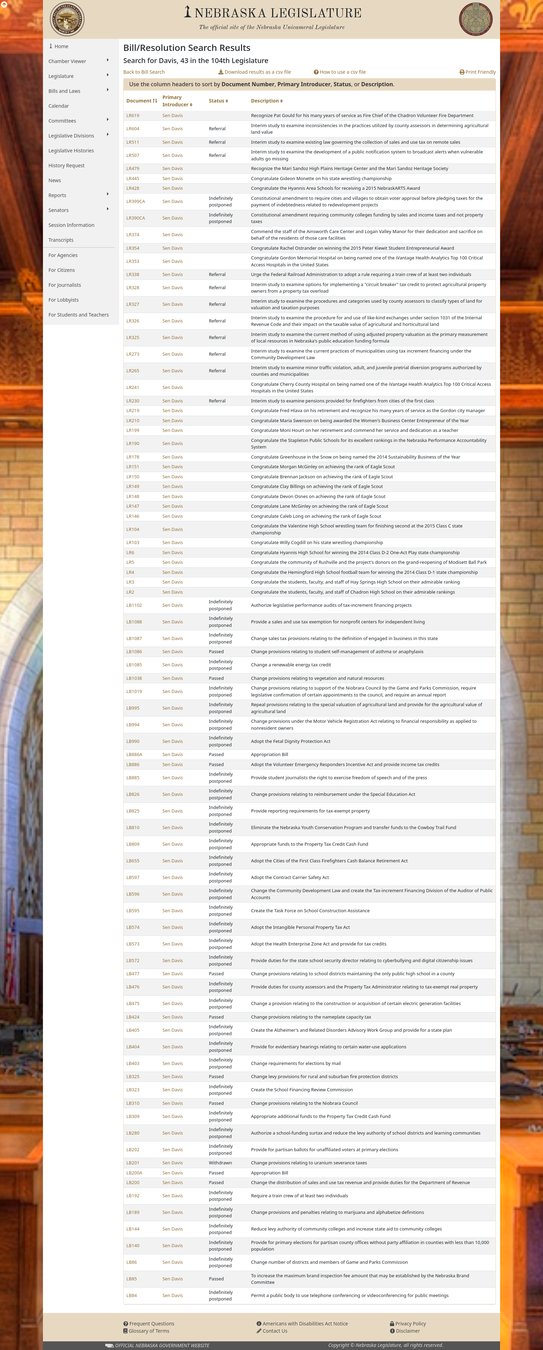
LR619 (132, 115)
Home (60, 46)
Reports (78, 195)
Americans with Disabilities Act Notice (302, 1323)
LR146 (132, 516)
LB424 (133, 1017)
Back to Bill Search (144, 72)
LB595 (133, 910)
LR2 (130, 592)
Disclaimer (405, 1330)
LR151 (132, 466)
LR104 (132, 529)
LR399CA (135, 201)
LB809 (133, 844)
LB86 (131, 1262)
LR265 (132, 370)
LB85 (131, 1279)
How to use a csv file (340, 72)
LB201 (133, 1163)
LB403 (133, 1063)
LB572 (133, 960)
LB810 (133, 827)
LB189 (133, 1212)
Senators (78, 209)
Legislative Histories (71, 150)
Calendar (58, 106)
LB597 (133, 877)
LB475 (133, 1003)
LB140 (133, 1245)
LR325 (132, 337)
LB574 (133, 927)
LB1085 (134, 664)
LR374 (132, 234)
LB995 (133, 708)
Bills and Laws (78, 90)
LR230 (132, 401)
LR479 (132, 168)
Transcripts (60, 240)
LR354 (132, 248)
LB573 (133, 944)
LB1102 (134, 605)
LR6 (130, 552)
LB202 (133, 1149)
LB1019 (134, 691)
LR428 (132, 188)
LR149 (132, 486)
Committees (78, 120)
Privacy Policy (408, 1323)
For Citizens (61, 270)
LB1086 (134, 651)
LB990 (133, 741)
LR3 (130, 582)
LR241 (132, 387)
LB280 (133, 1133)
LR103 (132, 542)
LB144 (133, 1229)
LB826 (133, 794)
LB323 (133, 1089)
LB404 (133, 1046)
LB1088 (134, 622)
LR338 (132, 274)
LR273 (132, 354)
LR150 (132, 476)
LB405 (133, 1030)
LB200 (133, 1182)
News (54, 180)
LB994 (133, 724)
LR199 (132, 430)
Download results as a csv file (255, 72)
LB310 (133, 1103)
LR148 (132, 496)
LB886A (134, 754)
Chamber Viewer (78, 60)
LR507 (132, 155)
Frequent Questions (149, 1323)
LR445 (132, 178)
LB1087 (134, 638)
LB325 (133, 1076)
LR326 (132, 321)
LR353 (132, 261)
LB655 (133, 861)
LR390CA (135, 218)
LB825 (133, 811)
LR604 (132, 128)
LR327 (132, 304)
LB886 (133, 764)
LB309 (133, 1116)
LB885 (133, 777)
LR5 (130, 562)
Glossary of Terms (146, 1330)
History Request (66, 165)
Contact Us (272, 1330)
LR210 (132, 420)
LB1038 (134, 678)
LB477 (133, 973)
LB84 (131, 1295)
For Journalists (64, 285)
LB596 (133, 894)
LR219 (132, 410)
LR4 (130, 572)
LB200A (134, 1173)
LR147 (132, 506)
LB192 (133, 1195)
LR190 (132, 443)
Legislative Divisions (78, 135)
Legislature (78, 75)
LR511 (132, 142)
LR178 (132, 457)
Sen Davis (172, 115)
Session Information (71, 225)
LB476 (133, 987)
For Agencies (63, 255)
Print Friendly (478, 72)
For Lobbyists (63, 299)
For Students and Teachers (78, 314)
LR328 (132, 287)
